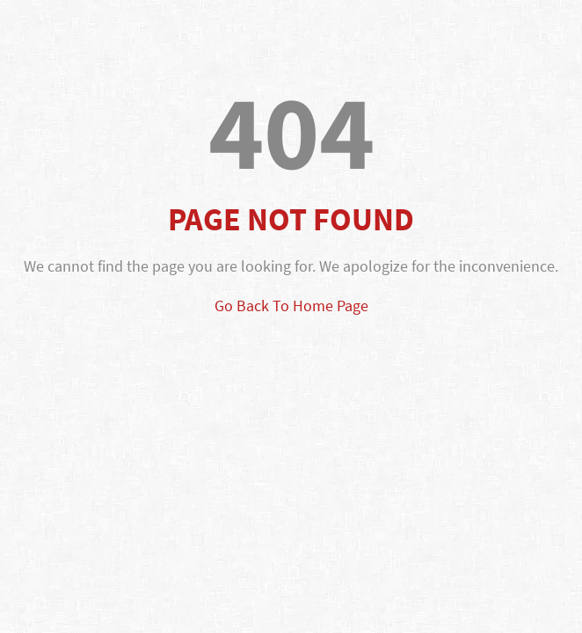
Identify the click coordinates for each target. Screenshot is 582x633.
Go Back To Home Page (291, 305)
